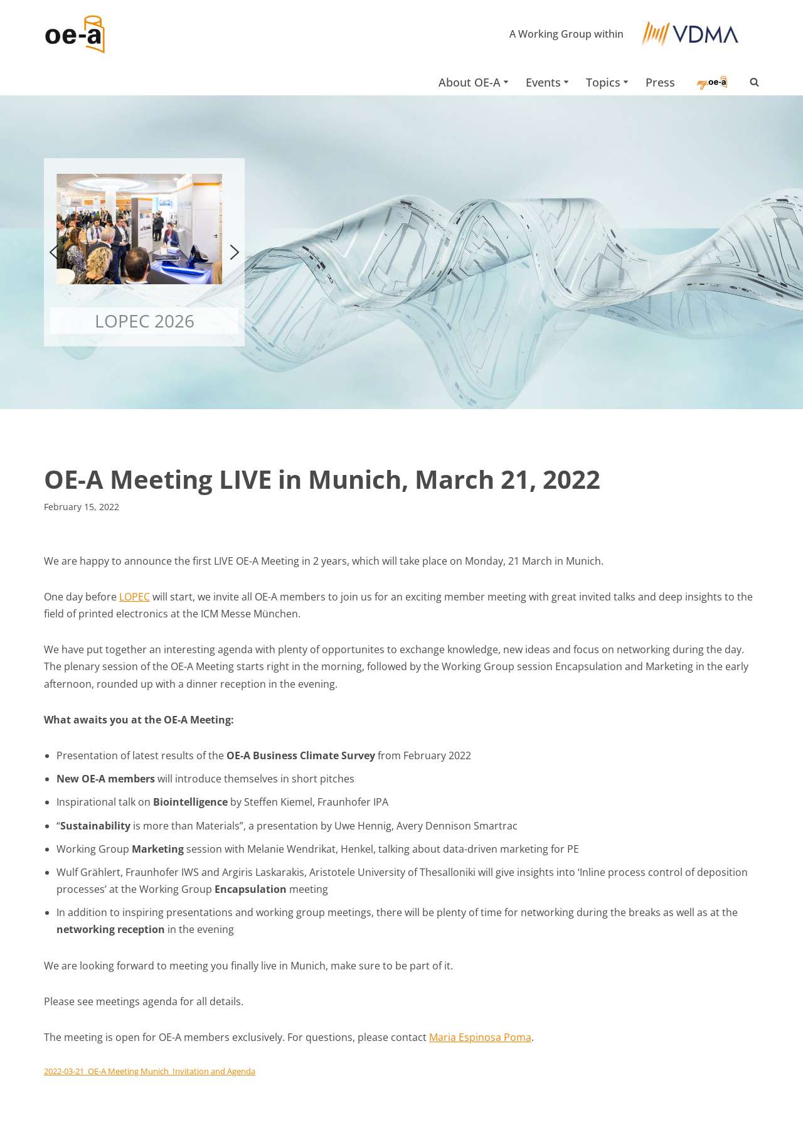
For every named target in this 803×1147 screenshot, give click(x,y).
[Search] (754, 82)
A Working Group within (566, 34)
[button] (506, 82)
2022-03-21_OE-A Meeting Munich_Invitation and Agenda (149, 1071)
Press (660, 82)
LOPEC (134, 597)
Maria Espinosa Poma (480, 1037)
